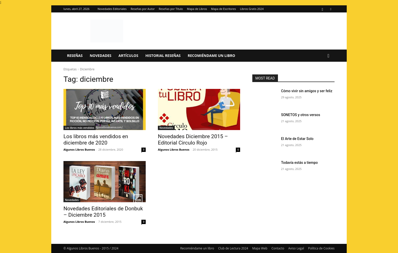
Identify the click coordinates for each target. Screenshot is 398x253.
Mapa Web (260, 248)
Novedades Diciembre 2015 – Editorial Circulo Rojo (193, 139)
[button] (328, 56)
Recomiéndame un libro (211, 55)
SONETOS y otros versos (300, 115)
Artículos (128, 55)
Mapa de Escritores (223, 9)
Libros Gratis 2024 (251, 9)
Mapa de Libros (197, 9)
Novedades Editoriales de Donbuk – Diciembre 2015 (103, 211)
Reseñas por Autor (143, 9)
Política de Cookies (321, 248)
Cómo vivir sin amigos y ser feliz (306, 91)
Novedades (100, 55)
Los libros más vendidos (79, 128)
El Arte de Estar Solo (297, 139)
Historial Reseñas (163, 55)
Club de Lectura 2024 (233, 248)
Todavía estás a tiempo (299, 163)
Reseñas (74, 55)
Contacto (277, 248)
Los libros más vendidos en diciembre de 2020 (95, 139)
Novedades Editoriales (112, 9)
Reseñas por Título (171, 9)
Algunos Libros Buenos (79, 149)
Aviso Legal (296, 248)
